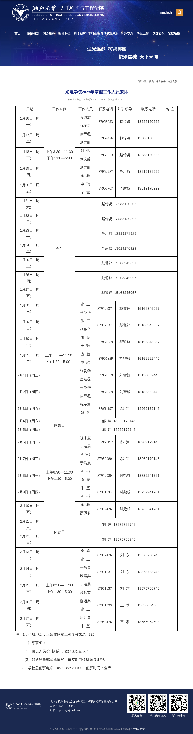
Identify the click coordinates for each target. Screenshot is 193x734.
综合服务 (49, 33)
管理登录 (139, 729)
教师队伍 (64, 33)
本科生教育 (95, 33)
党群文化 (158, 33)
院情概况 (33, 33)
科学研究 (80, 33)
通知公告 (173, 81)
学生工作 (142, 33)
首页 (17, 33)
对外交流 (127, 33)
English (165, 12)
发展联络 (174, 33)
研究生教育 (111, 33)
